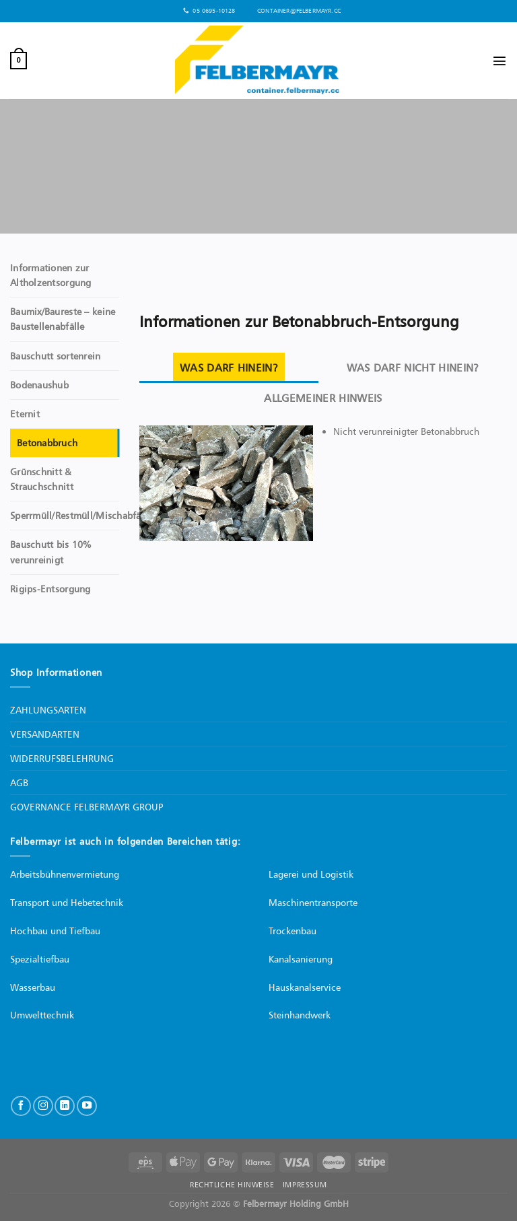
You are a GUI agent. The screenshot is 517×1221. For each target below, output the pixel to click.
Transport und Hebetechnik (66, 902)
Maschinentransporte (313, 902)
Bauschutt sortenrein (55, 356)
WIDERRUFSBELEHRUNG (62, 758)
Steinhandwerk (300, 1014)
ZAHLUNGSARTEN (48, 710)
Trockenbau (292, 930)
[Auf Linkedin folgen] (65, 1106)
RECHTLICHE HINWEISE (232, 1184)
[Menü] (499, 60)
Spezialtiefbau (39, 959)
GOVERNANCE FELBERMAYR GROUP (86, 806)
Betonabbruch (47, 443)
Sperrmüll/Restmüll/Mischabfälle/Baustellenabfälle (120, 515)
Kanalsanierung (301, 959)
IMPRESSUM (305, 1184)
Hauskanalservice (305, 987)
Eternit (25, 414)
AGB (19, 782)
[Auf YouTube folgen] (87, 1106)
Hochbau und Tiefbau (55, 930)
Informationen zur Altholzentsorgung (51, 275)
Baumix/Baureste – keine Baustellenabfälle (62, 319)
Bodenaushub (39, 385)
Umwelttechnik (42, 1014)
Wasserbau (32, 987)
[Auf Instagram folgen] (43, 1106)
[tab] (229, 368)
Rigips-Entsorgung (50, 589)
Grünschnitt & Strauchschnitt (41, 479)
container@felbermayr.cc (296, 10)
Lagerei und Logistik (311, 874)
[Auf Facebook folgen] (21, 1106)
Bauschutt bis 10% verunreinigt (51, 552)
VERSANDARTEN (44, 734)
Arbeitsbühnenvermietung (64, 874)
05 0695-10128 (209, 11)
